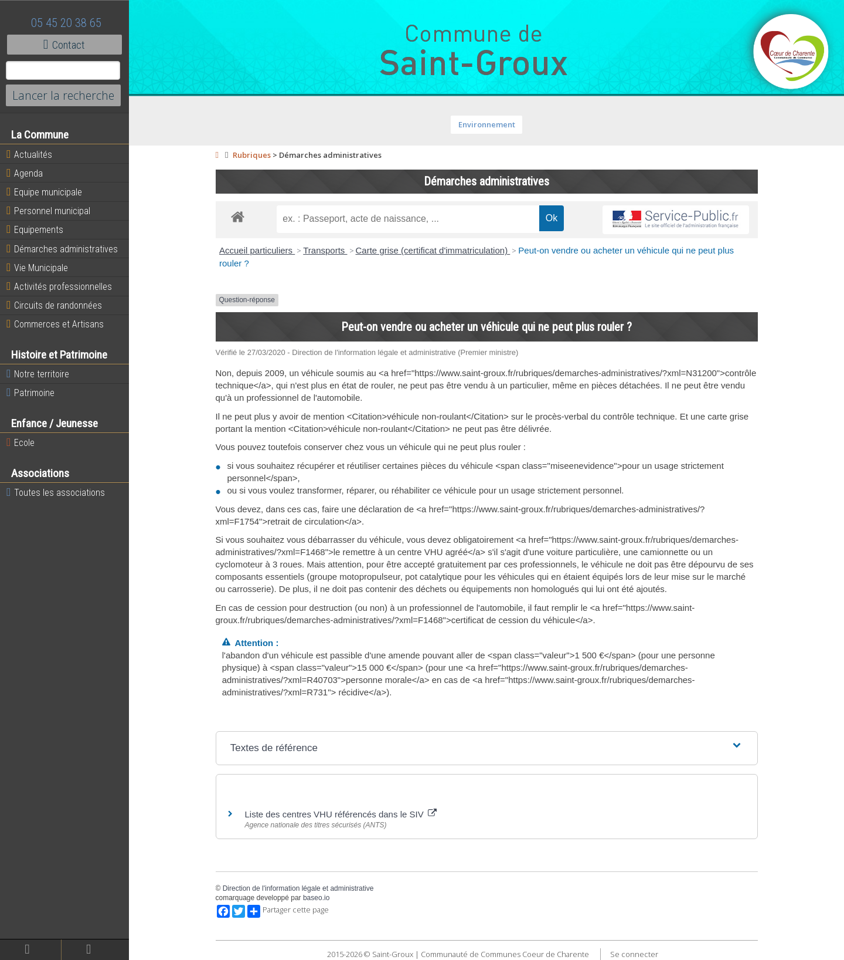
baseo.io (316, 898)
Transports (325, 250)
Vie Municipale (37, 267)
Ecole (20, 442)
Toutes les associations (55, 492)
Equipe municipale (44, 192)
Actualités (29, 154)
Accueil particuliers (257, 250)
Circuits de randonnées (54, 305)
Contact (64, 45)
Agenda (24, 173)
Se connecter (634, 954)
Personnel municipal (48, 211)
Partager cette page (288, 911)
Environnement (486, 124)
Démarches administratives (62, 249)
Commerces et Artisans (55, 324)
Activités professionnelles (59, 286)
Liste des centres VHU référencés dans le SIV (341, 814)
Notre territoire (37, 374)
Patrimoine (30, 392)
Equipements (34, 229)
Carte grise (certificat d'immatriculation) (433, 250)
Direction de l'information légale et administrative (298, 888)
